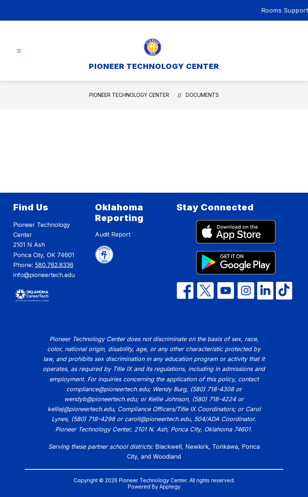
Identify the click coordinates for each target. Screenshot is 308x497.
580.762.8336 (54, 265)
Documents (202, 95)
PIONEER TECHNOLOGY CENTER (129, 95)
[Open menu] (19, 51)
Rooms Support (284, 10)
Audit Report (112, 234)
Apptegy (170, 486)
